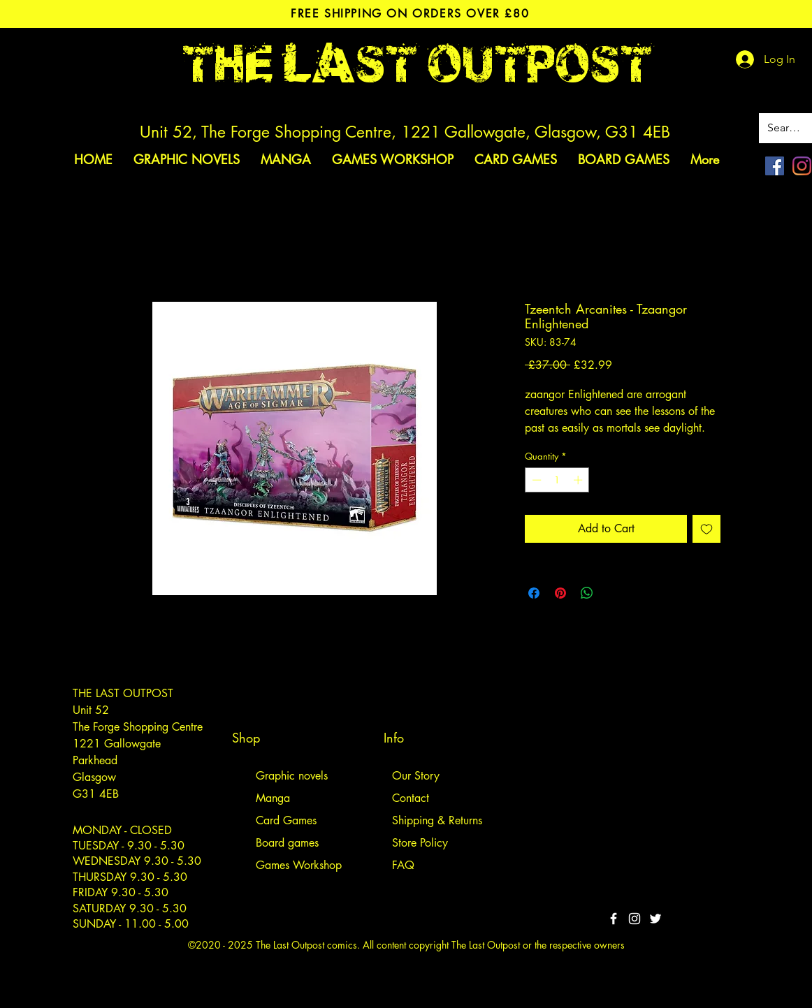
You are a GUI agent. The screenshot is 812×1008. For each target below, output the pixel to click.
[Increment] (579, 480)
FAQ (403, 865)
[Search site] (786, 128)
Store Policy (420, 842)
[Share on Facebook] (533, 593)
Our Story (416, 775)
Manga (273, 798)
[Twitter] (655, 918)
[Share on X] (613, 593)
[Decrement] (535, 480)
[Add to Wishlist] (706, 529)
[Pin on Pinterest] (560, 593)
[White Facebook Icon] (613, 918)
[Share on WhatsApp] (587, 593)
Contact (410, 798)
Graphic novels (292, 775)
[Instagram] (801, 165)
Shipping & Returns (437, 820)
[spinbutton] (557, 480)
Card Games (286, 820)
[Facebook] (774, 165)
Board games (287, 842)
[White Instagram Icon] (634, 918)
